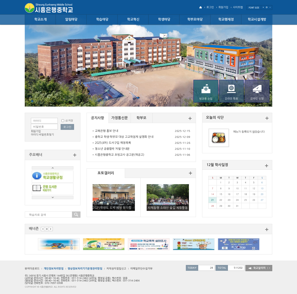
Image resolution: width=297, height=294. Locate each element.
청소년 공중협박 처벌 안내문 (112, 148)
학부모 (141, 118)
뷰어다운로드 (32, 268)
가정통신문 (119, 118)
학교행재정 (226, 19)
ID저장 (69, 120)
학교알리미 (259, 268)
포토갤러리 (106, 173)
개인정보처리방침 (54, 268)
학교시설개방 (257, 19)
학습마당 (102, 19)
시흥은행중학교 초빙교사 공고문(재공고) (119, 154)
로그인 (210, 7)
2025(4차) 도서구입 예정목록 (113, 142)
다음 (51, 229)
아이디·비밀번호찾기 (42, 134)
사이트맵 (238, 7)
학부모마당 (195, 19)
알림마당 (71, 19)
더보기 (190, 118)
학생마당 (164, 19)
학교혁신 (133, 19)
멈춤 (47, 229)
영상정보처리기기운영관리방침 (85, 268)
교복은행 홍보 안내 (106, 130)
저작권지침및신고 (116, 268)
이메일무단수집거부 (141, 268)
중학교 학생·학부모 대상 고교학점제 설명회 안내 (124, 136)
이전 (43, 229)
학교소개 (40, 19)
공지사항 (97, 118)
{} (32, 101)
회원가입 (223, 7)
